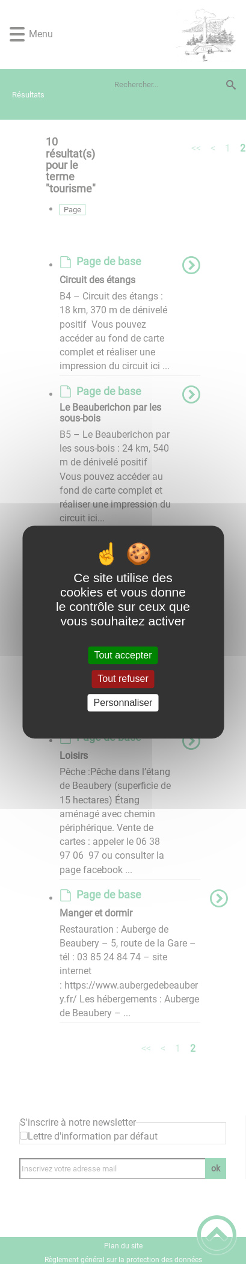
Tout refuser (122, 679)
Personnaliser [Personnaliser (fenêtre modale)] (123, 703)
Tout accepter (123, 655)
